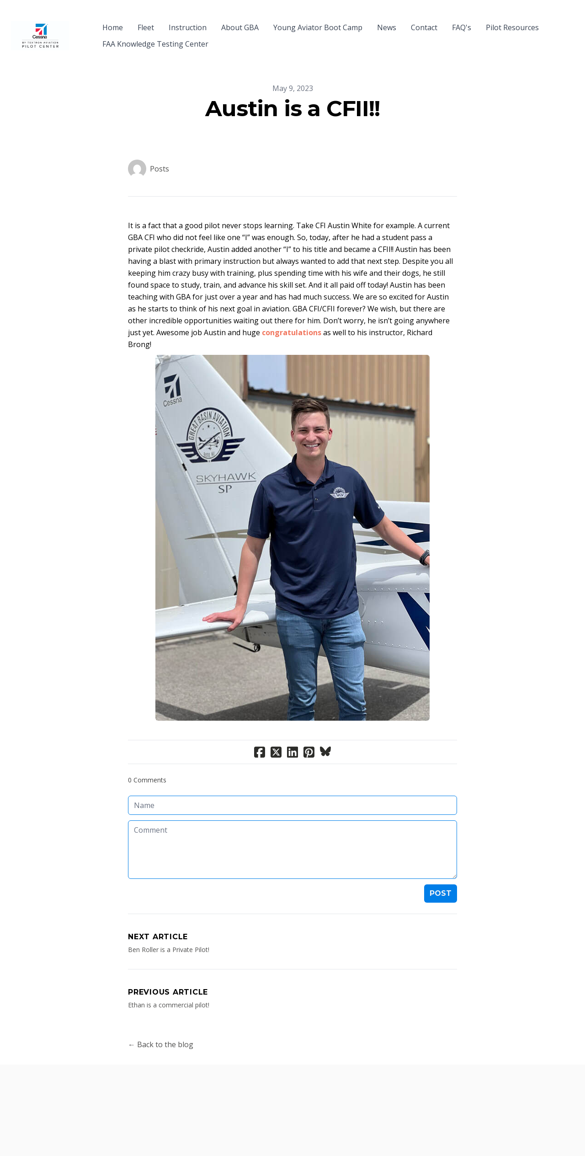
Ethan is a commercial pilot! (168, 988)
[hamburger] (80, 22)
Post (441, 876)
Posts (159, 152)
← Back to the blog (160, 1028)
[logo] (40, 27)
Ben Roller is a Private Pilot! (168, 933)
